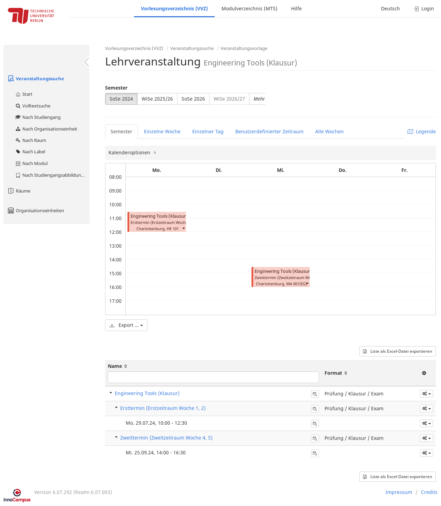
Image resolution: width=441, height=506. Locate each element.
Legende (422, 131)
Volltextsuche (32, 106)
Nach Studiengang (38, 117)
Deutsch (390, 8)
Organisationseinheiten (35, 210)
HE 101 (173, 228)
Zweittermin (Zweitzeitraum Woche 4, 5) (166, 437)
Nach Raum (30, 140)
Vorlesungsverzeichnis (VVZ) (174, 8)
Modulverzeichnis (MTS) (249, 8)
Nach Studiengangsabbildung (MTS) (52, 175)
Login (424, 8)
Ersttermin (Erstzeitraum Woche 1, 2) (163, 408)
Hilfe (296, 8)
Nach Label (30, 151)
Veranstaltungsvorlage (243, 48)
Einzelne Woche (162, 131)
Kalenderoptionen (130, 152)
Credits (429, 492)
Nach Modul (31, 163)
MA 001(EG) (296, 283)
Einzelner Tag (208, 131)
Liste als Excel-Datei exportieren (397, 351)
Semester (116, 87)
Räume (18, 191)
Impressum (399, 492)
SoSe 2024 (121, 98)
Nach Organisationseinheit (46, 129)
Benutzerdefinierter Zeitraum (269, 131)
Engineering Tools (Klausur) (159, 216)
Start (23, 94)
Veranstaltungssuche (35, 78)
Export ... (126, 325)
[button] (183, 228)
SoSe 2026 (193, 98)
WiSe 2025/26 (157, 98)
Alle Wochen (329, 131)
